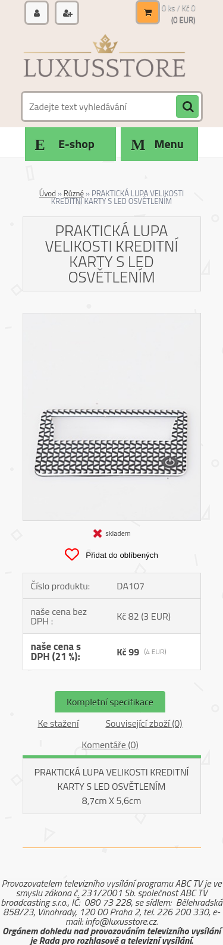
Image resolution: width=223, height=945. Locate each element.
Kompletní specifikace (110, 702)
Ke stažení (57, 723)
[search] (187, 107)
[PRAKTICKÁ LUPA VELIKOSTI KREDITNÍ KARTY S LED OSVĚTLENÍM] (111, 318)
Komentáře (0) (109, 744)
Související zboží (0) (143, 723)
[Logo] (104, 58)
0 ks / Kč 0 (179, 8)
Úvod (47, 193)
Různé (74, 193)
